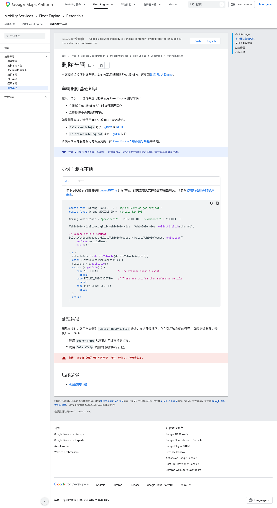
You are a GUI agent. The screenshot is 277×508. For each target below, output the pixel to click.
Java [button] (68, 181)
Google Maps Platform (93, 55)
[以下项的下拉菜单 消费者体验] (160, 4)
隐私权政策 (69, 500)
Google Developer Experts (69, 440)
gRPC (108, 127)
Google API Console (177, 434)
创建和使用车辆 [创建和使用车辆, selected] (58, 24)
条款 (57, 500)
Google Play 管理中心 (178, 446)
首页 (64, 55)
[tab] (68, 181)
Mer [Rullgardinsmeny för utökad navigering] (171, 4)
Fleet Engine (49, 16)
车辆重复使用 (170, 151)
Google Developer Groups (69, 434)
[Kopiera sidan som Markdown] (101, 65)
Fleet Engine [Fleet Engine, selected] (101, 4)
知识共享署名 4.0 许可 (112, 401)
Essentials (74, 16)
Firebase (135, 484)
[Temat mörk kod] (211, 203)
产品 (73, 55)
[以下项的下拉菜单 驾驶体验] (135, 4)
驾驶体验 (126, 4)
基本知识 (9, 24)
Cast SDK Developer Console (182, 464)
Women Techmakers (66, 452)
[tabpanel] (141, 247)
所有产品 (186, 484)
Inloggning (266, 4)
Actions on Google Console (181, 458)
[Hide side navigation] (44, 501)
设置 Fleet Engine (32, 24)
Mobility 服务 (73, 4)
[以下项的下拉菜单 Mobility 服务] (85, 4)
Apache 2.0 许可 (169, 401)
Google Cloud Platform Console (184, 440)
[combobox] (206, 4)
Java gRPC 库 (109, 190)
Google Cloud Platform (160, 484)
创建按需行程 (78, 384)
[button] (22, 57)
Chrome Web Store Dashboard (183, 469)
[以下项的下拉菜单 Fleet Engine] (113, 4)
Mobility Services (18, 16)
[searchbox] (24, 36)
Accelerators (61, 446)
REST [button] (81, 181)
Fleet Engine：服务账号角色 (131, 141)
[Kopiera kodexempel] (217, 203)
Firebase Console (176, 452)
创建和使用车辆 (175, 55)
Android (100, 484)
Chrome (117, 484)
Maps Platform (32, 4)
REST (119, 127)
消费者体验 (150, 4)
